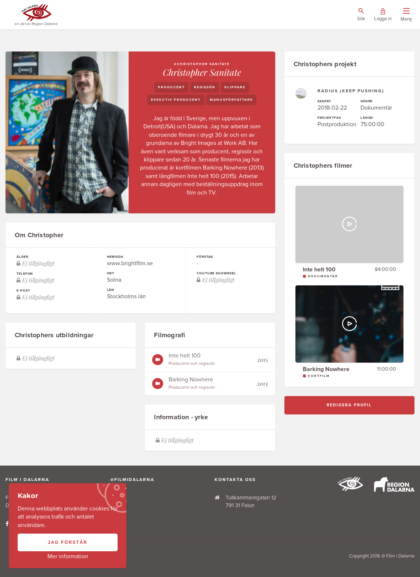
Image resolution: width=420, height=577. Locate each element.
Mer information (67, 556)
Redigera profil (349, 405)
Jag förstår (67, 542)
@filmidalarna (132, 479)
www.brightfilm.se (130, 263)
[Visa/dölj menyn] (406, 15)
